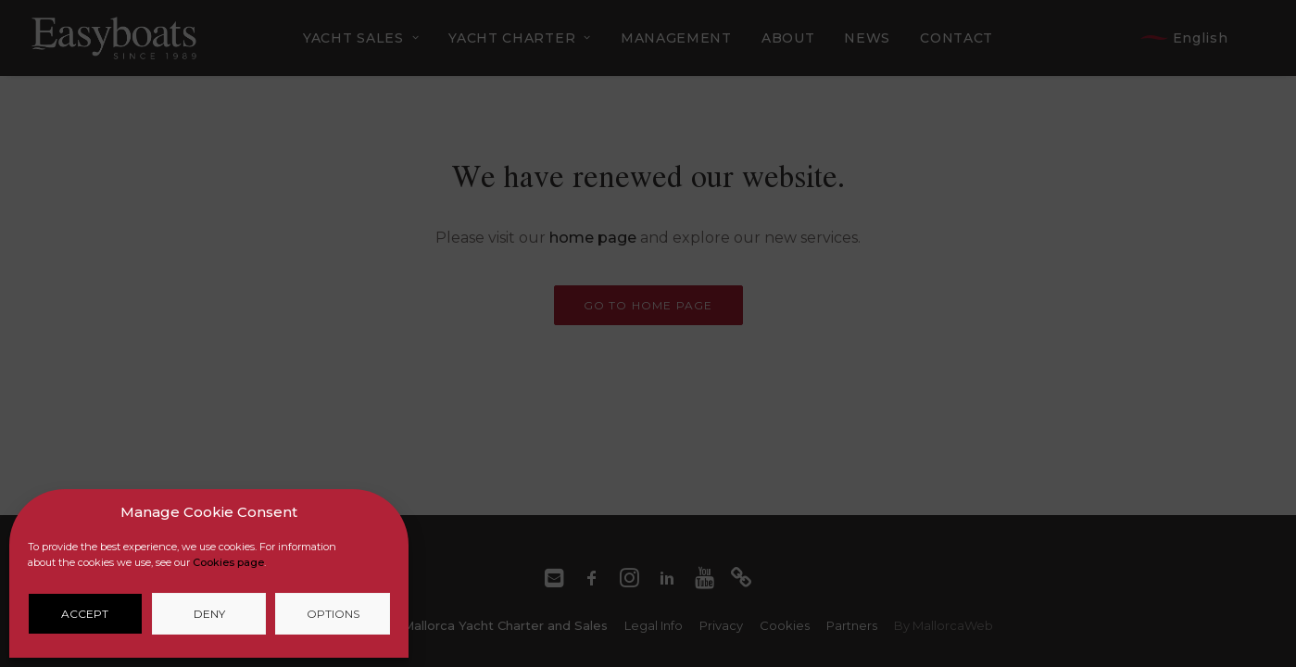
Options (333, 614)
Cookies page (228, 562)
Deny (209, 614)
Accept (84, 614)
